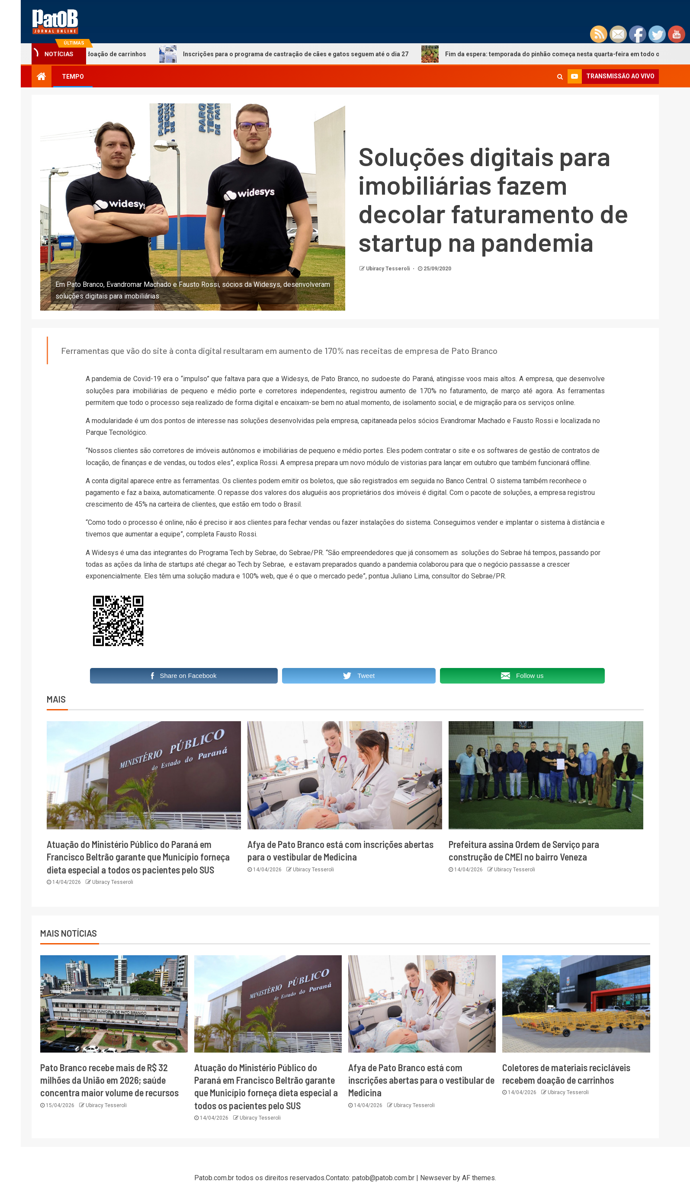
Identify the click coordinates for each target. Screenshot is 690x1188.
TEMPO (73, 76)
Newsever (435, 1178)
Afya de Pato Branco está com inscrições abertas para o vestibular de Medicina (421, 1080)
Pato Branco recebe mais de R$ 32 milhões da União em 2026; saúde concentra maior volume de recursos (109, 1080)
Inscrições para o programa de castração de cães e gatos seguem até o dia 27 (298, 54)
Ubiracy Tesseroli (388, 269)
